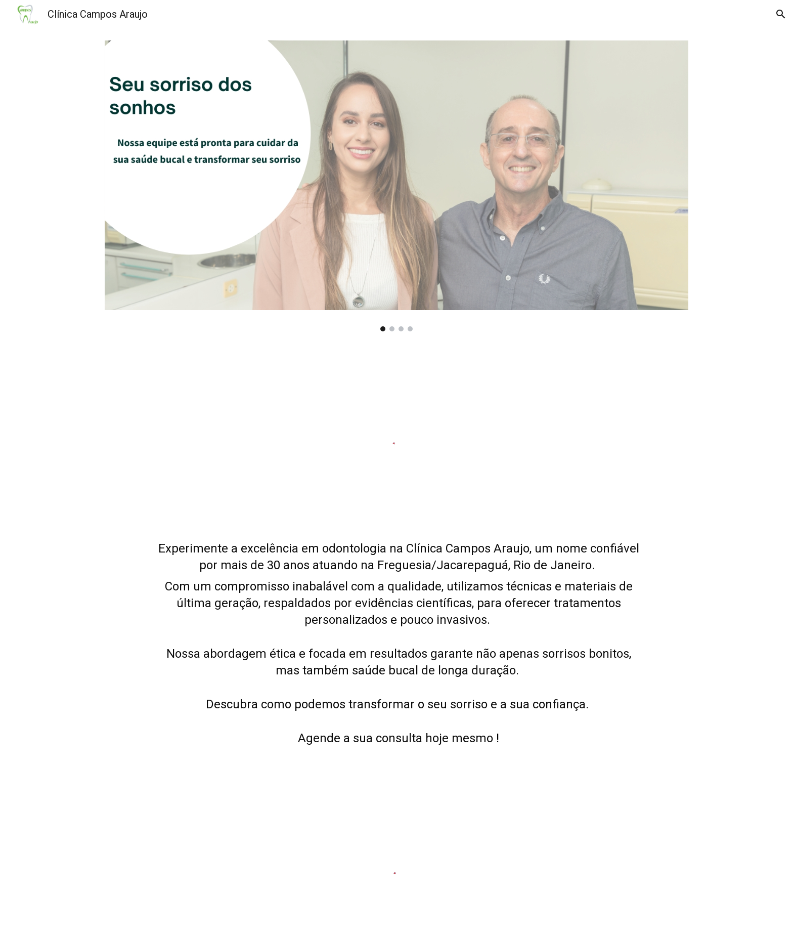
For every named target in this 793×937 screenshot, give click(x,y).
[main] (396, 657)
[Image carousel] (396, 185)
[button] (781, 14)
